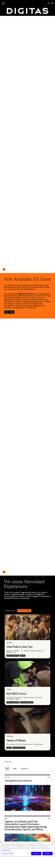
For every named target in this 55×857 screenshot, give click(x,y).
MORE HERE (9, 312)
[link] (27, 636)
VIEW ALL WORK (24, 611)
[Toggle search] (49, 3)
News (15, 769)
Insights (24, 769)
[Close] (52, 844)
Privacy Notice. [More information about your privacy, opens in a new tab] (6, 850)
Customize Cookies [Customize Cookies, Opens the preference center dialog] (7, 853)
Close (36, 853)
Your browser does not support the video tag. (27, 144)
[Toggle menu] (52, 3)
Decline (48, 853)
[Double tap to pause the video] (4, 269)
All (7, 769)
